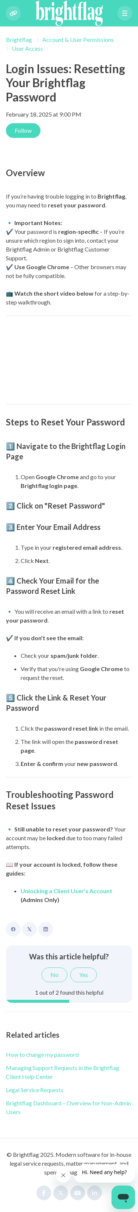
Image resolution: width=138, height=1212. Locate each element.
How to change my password (42, 1054)
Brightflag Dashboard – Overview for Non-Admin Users (68, 1107)
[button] (124, 13)
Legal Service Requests (34, 1089)
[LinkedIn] (45, 929)
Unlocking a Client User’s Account (66, 890)
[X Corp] (29, 929)
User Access (27, 48)
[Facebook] (13, 929)
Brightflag (19, 39)
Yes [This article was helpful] (83, 974)
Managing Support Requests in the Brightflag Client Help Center (62, 1072)
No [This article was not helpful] (54, 974)
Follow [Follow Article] (23, 130)
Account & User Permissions (78, 39)
